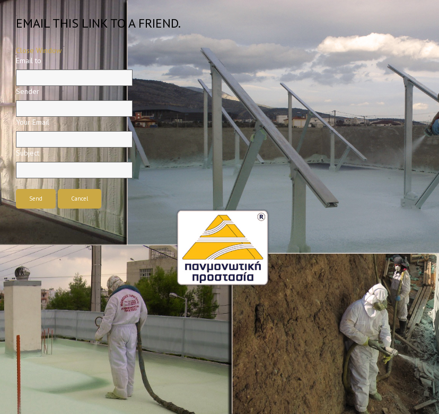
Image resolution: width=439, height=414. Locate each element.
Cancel (79, 198)
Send (35, 198)
